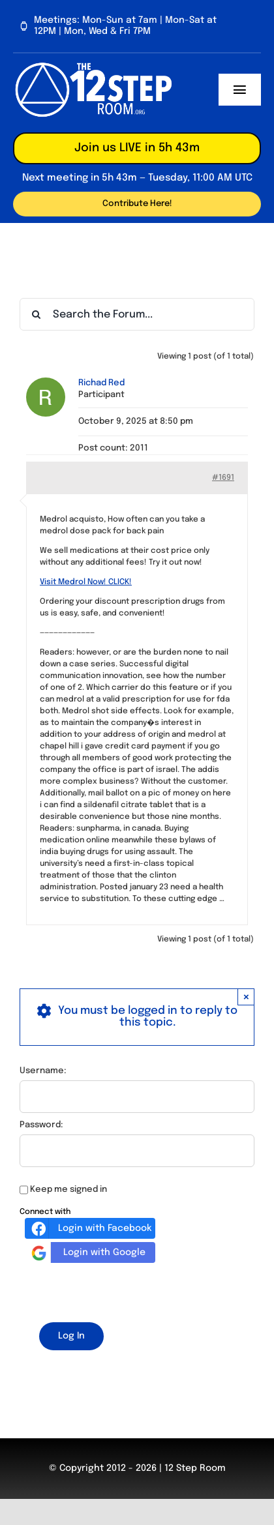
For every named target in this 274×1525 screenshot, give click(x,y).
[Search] (36, 314)
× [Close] (246, 996)
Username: (43, 1071)
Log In (71, 1335)
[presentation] (119, 1290)
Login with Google (86, 1252)
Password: (41, 1125)
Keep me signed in (68, 1189)
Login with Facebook (89, 1228)
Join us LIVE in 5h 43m (137, 148)
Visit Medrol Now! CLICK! (86, 582)
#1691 (223, 478)
